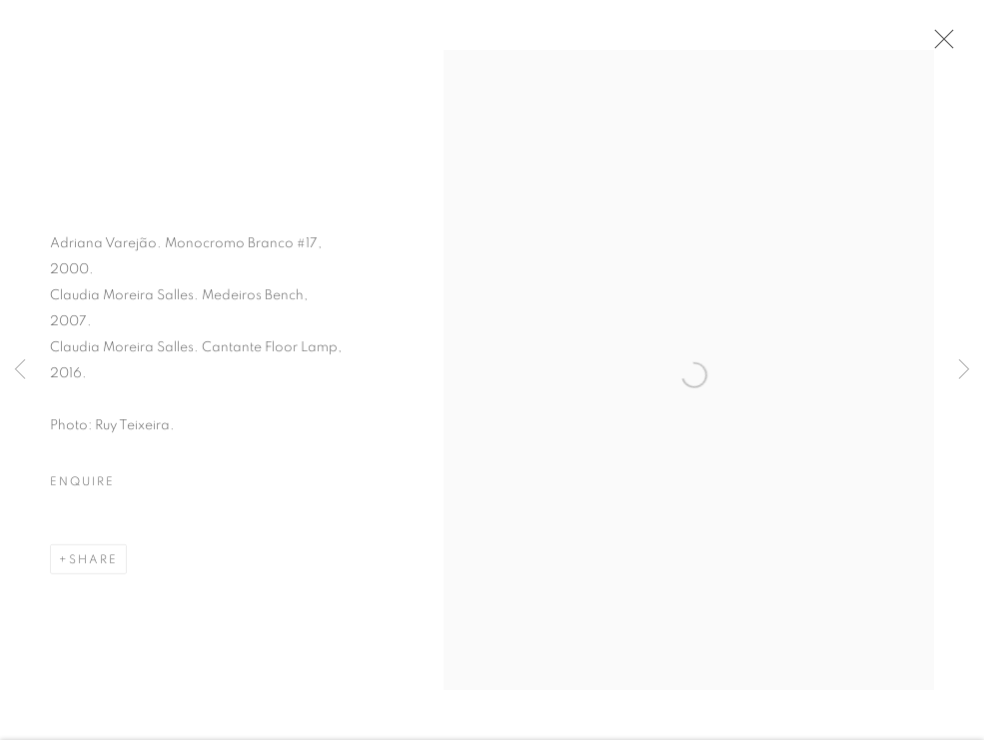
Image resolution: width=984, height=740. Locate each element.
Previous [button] (20, 370)
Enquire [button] (82, 484)
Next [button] (964, 370)
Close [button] (939, 45)
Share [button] (93, 562)
